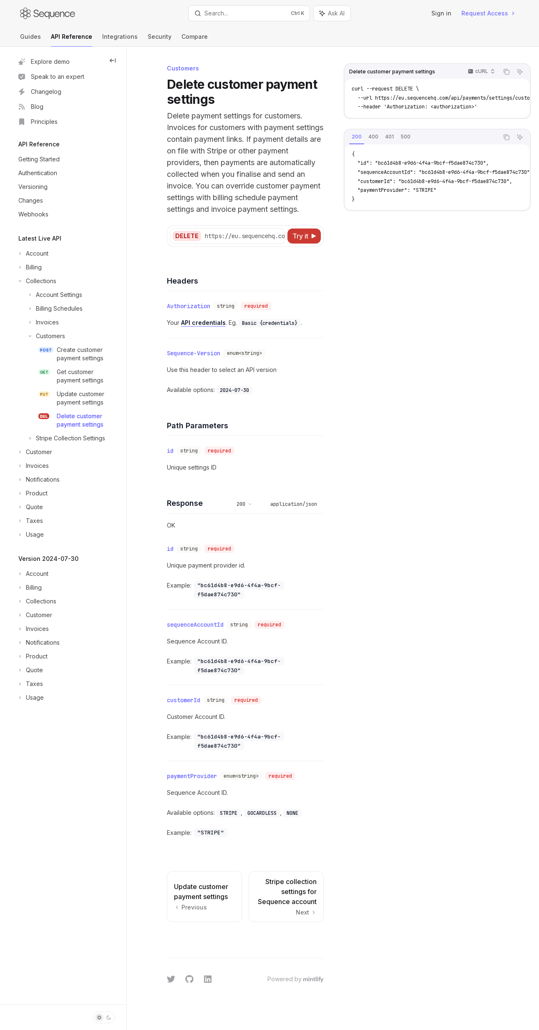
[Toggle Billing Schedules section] (50, 308)
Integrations (120, 40)
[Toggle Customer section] (34, 452)
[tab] (356, 137)
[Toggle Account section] (32, 253)
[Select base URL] (256, 236)
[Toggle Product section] (32, 493)
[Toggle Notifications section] (38, 479)
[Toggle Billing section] (29, 267)
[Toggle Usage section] (30, 534)
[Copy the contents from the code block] (506, 71)
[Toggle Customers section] (41, 336)
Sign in (441, 13)
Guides (30, 40)
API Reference (71, 40)
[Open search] (249, 13)
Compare (194, 40)
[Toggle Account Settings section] (49, 294)
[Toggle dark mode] (104, 1017)
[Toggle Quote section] (30, 507)
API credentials (203, 322)
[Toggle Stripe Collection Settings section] (61, 438)
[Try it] (304, 236)
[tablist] (421, 137)
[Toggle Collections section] (36, 281)
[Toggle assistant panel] (332, 13)
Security (159, 40)
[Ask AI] (519, 71)
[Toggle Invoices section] (38, 322)
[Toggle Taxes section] (30, 521)
